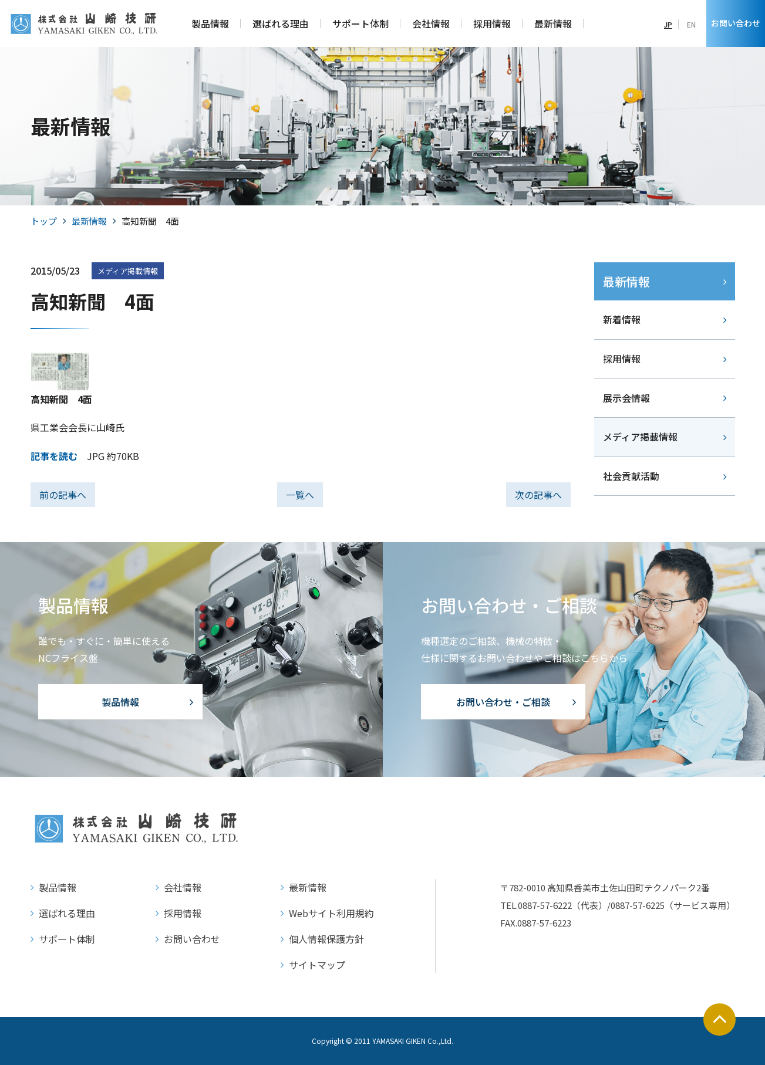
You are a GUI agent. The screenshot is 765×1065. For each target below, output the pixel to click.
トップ (44, 221)
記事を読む (54, 456)
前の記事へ (62, 495)
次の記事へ (538, 495)
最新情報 (89, 221)
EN (691, 24)
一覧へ (300, 495)
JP (668, 24)
